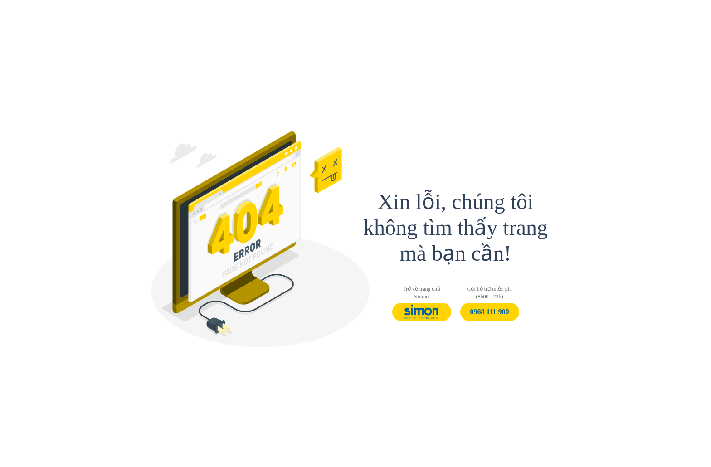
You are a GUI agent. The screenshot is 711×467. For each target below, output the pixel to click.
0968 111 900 (489, 312)
